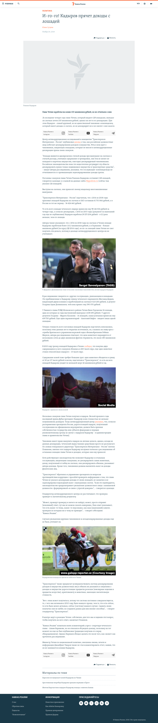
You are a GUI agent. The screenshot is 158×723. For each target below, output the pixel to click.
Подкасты (15, 710)
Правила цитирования (54, 710)
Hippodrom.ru (92, 181)
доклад (77, 142)
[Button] (99, 38)
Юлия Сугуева (47, 27)
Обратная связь (18, 706)
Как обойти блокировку (55, 706)
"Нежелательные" (19, 715)
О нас (14, 702)
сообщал (88, 346)
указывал (99, 422)
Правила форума (52, 715)
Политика (47, 11)
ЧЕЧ (138, 4)
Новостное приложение (55, 702)
